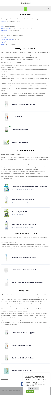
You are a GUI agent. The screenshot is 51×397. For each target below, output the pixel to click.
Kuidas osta (4, 381)
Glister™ (3, 24)
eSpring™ (3, 42)
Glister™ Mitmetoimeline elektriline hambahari (28, 284)
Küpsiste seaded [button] (33, 388)
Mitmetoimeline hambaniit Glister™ (24, 271)
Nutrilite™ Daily (17, 117)
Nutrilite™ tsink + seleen (20, 142)
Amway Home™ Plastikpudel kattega (24, 225)
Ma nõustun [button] (30, 391)
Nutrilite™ (3, 21)
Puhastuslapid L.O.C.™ (20, 213)
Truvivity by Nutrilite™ (7, 39)
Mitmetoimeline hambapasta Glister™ (24, 258)
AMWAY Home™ (5, 28)
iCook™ (3, 44)
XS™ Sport (4, 37)
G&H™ (3, 26)
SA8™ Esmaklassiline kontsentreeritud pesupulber (29, 187)
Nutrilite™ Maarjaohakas (20, 130)
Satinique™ (4, 30)
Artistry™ (3, 33)
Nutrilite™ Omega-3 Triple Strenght (24, 104)
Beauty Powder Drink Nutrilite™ (22, 373)
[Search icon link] (48, 9)
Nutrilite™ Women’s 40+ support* (23, 334)
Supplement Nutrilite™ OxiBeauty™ (24, 360)
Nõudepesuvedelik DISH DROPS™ (23, 200)
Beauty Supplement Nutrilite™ (22, 347)
